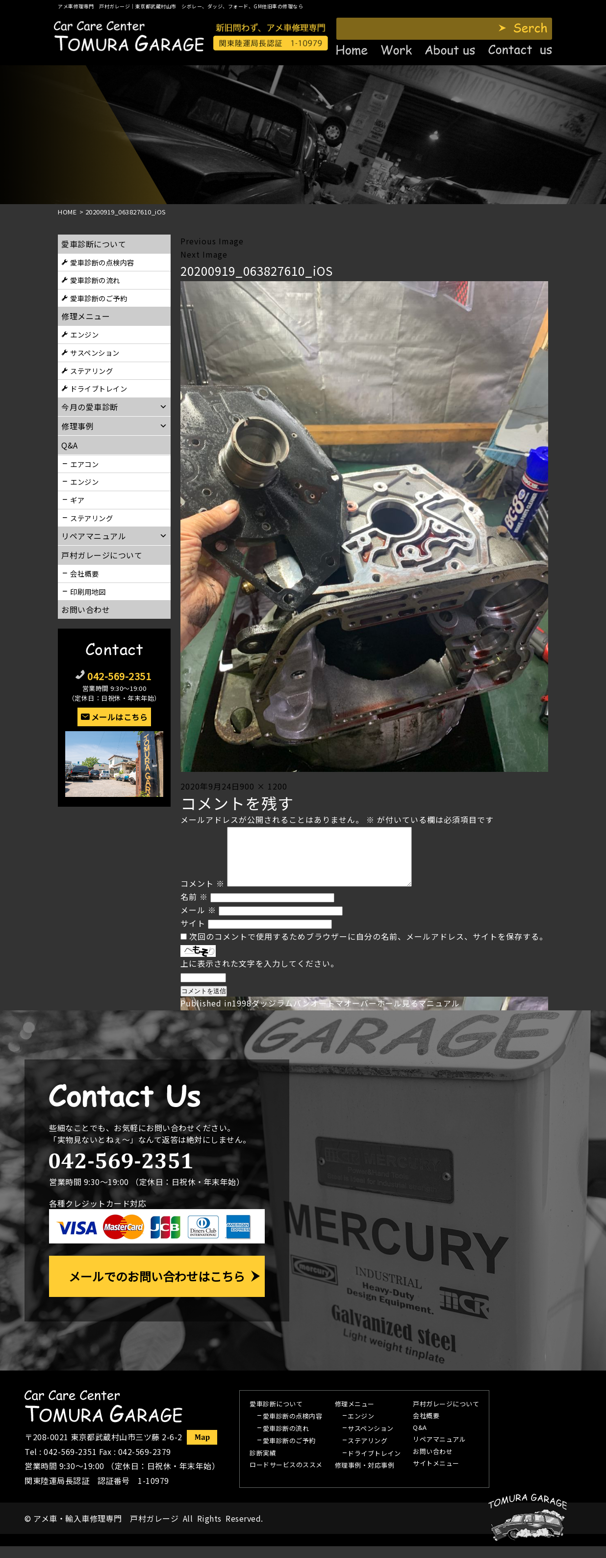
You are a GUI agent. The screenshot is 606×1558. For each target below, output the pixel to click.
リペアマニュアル (439, 1451)
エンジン (84, 334)
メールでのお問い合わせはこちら (157, 1287)
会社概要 (84, 573)
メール (198, 921)
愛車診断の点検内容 (102, 262)
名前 (194, 908)
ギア (77, 500)
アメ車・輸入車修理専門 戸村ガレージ (105, 1530)
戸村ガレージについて (101, 555)
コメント (202, 895)
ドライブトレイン (98, 388)
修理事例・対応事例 (365, 1477)
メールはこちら (119, 717)
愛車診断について (93, 244)
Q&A (420, 1440)
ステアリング (91, 371)
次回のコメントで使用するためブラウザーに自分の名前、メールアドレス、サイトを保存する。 (368, 948)
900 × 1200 (263, 786)
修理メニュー (85, 316)
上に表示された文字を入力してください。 (259, 975)
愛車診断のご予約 (98, 298)
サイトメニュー (436, 1475)
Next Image (203, 254)
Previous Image (212, 241)
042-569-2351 (119, 676)
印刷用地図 (88, 591)
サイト (192, 935)
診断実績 (263, 1465)
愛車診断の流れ (95, 280)
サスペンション (95, 352)
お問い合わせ (85, 609)
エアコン (84, 464)
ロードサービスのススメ (286, 1477)
